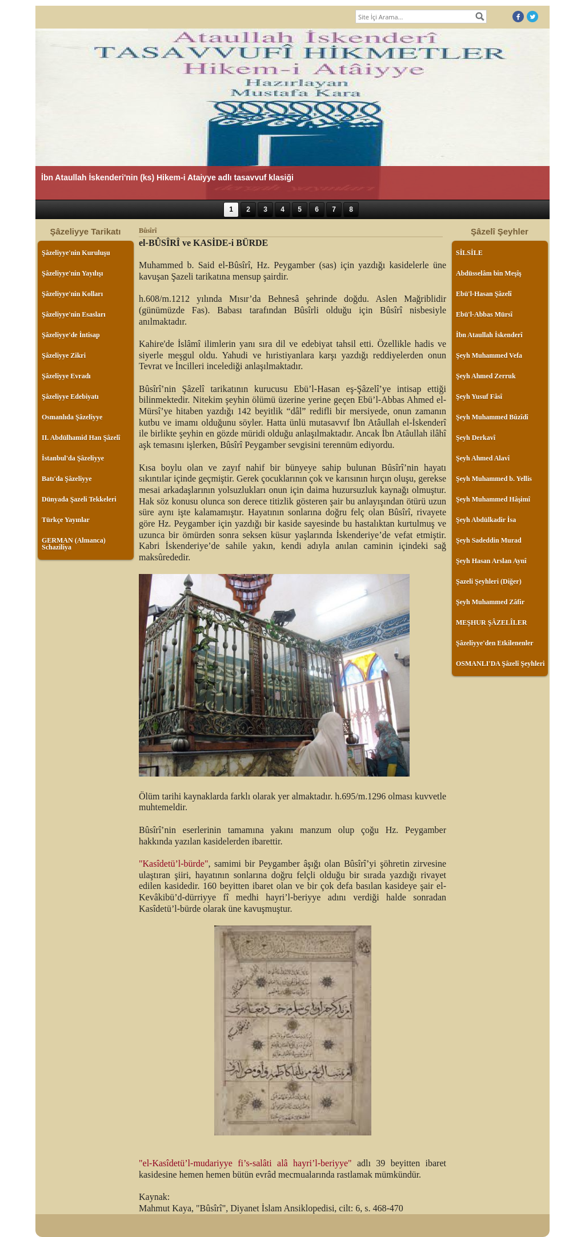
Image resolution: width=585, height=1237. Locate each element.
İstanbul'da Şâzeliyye (73, 458)
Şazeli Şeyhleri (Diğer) (489, 581)
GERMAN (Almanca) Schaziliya (74, 543)
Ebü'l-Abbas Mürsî (484, 314)
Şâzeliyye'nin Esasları (74, 314)
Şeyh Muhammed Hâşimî (493, 499)
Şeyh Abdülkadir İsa (486, 520)
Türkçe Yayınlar (66, 520)
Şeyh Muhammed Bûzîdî (492, 417)
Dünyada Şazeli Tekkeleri (79, 499)
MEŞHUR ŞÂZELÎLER (491, 622)
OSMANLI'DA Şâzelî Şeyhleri (500, 664)
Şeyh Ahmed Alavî (483, 458)
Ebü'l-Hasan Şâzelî (484, 294)
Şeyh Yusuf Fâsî (479, 397)
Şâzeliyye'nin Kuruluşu (76, 253)
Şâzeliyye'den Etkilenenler (495, 643)
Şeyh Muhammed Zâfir (490, 602)
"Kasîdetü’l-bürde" (173, 863)
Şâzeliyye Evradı (66, 376)
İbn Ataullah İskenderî (489, 335)
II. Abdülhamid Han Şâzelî (81, 438)
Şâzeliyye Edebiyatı (70, 397)
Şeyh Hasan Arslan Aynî (491, 561)
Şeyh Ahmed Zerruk (486, 376)
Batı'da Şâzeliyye (67, 479)
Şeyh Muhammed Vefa (489, 355)
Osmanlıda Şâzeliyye (72, 417)
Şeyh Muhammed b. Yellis (494, 479)
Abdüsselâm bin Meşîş (489, 273)
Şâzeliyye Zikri (64, 355)
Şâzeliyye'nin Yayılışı (72, 273)
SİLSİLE (469, 253)
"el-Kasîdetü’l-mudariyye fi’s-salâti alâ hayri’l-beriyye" (245, 1163)
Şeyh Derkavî (475, 438)
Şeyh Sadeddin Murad (489, 540)
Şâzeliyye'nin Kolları (72, 294)
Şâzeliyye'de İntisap (71, 335)
